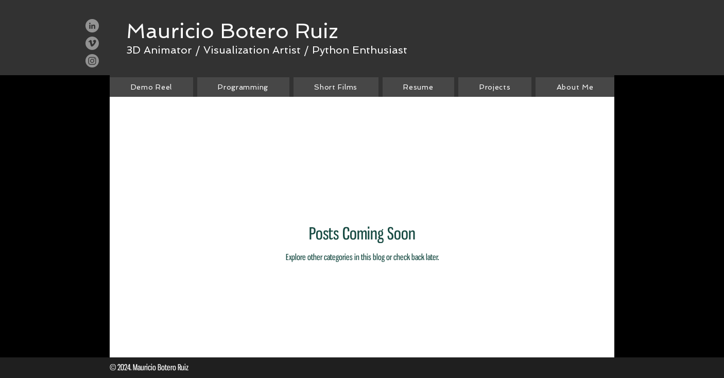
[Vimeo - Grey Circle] (92, 43)
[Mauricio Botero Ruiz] (232, 30)
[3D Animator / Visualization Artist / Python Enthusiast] (266, 49)
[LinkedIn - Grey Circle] (92, 25)
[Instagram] (92, 60)
